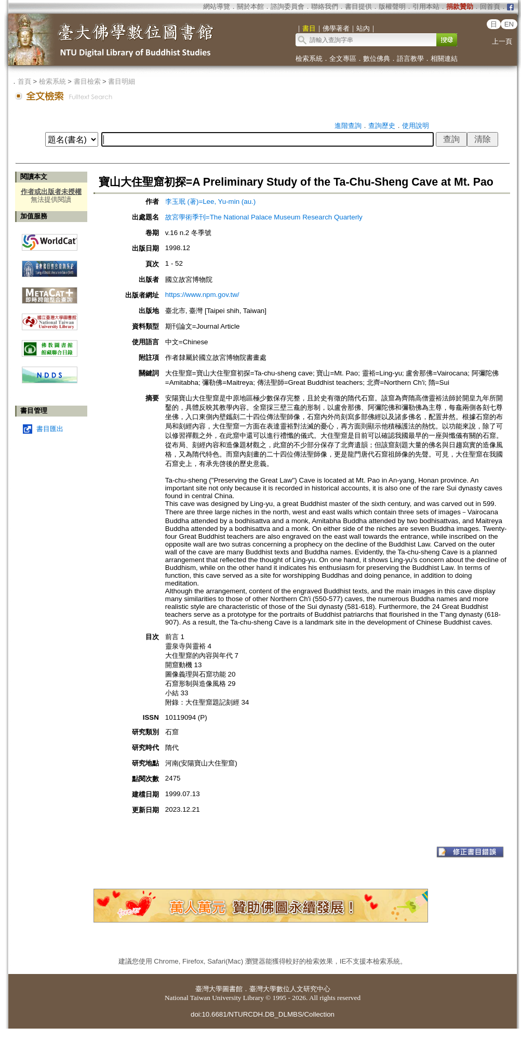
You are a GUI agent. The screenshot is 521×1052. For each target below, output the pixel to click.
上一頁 (502, 41)
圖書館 (232, 989)
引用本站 (425, 6)
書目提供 (358, 6)
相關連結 (444, 58)
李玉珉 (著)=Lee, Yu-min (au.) (210, 201)
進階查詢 (348, 125)
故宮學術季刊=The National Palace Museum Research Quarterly (264, 217)
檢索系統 (309, 58)
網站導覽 (216, 6)
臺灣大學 (208, 989)
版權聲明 (392, 6)
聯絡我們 (324, 6)
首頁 (24, 81)
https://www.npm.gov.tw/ (202, 294)
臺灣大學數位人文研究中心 (289, 989)
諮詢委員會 (287, 6)
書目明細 (121, 81)
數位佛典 (376, 58)
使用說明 (415, 125)
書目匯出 (49, 429)
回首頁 (490, 6)
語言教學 (410, 58)
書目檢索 (87, 81)
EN (509, 24)
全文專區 (342, 58)
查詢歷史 (381, 125)
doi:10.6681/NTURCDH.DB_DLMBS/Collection (263, 1014)
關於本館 (250, 6)
